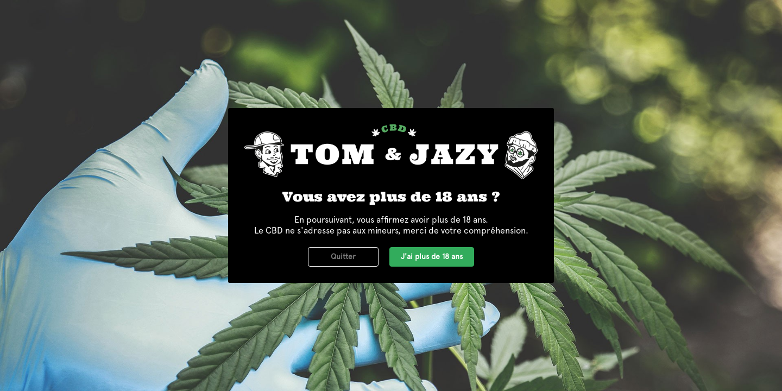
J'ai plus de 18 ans (432, 256)
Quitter (343, 256)
